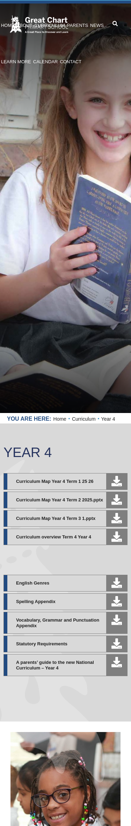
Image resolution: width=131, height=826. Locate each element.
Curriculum (84, 419)
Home (59, 419)
